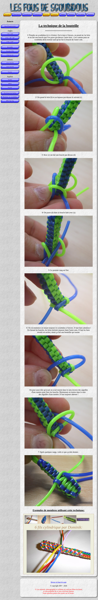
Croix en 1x (9, 55)
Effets (10, 84)
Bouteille (10, 47)
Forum (46, 14)
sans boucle (10, 67)
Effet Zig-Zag (10, 101)
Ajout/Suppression (10, 26)
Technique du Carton (10, 93)
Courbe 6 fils (10, 51)
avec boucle (10, 63)
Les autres (81, 14)
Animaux (71, 14)
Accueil (7, 14)
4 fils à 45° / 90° (10, 38)
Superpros (37, 14)
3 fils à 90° (10, 34)
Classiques (16, 14)
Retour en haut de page (58, 582)
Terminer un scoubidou (10, 97)
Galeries (54, 14)
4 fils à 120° (10, 42)
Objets (63, 14)
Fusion (10, 72)
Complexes (27, 14)
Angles (10, 80)
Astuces (90, 14)
